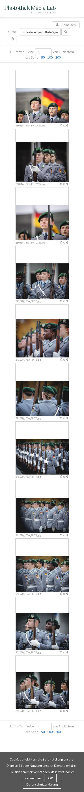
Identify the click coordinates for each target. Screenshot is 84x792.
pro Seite (42, 57)
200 (58, 57)
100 (50, 57)
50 (43, 57)
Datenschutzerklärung (42, 784)
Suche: (13, 31)
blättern (68, 51)
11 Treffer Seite (21, 51)
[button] (12, 39)
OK (50, 778)
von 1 (56, 51)
